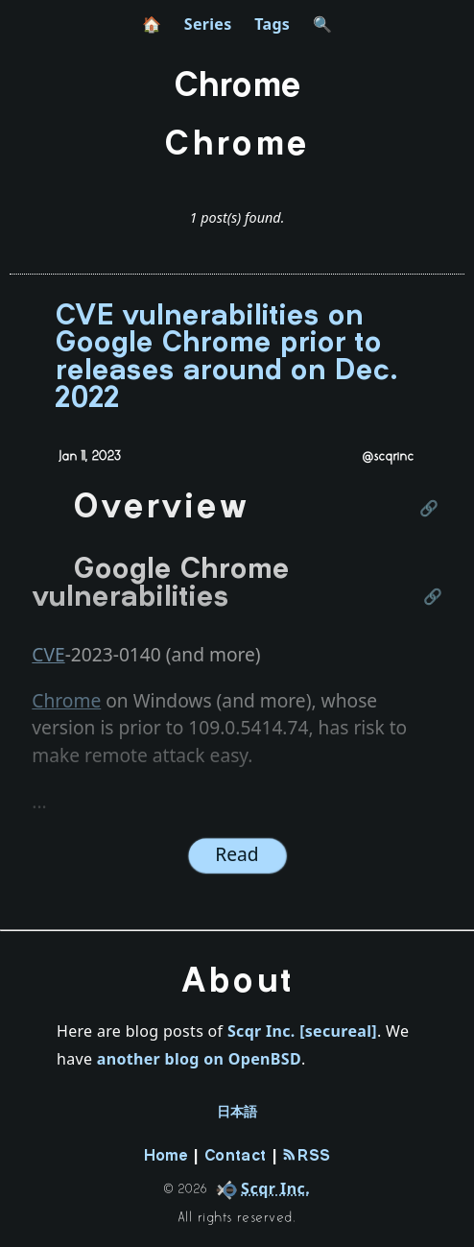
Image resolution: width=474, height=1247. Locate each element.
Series (208, 24)
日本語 (237, 1112)
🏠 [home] (151, 24)
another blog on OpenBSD (199, 1058)
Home (166, 1156)
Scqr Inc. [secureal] (302, 1031)
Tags (272, 24)
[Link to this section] (430, 510)
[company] (259, 1189)
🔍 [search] (322, 24)
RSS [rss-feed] (307, 1155)
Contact (235, 1156)
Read (236, 854)
